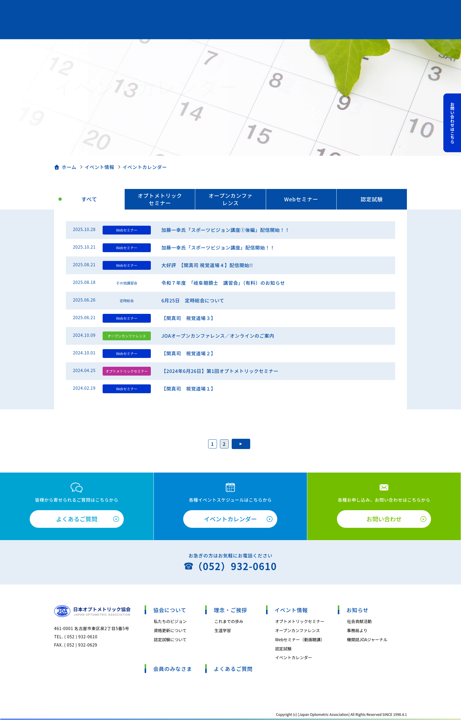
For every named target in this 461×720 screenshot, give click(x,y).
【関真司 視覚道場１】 (188, 388)
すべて (89, 199)
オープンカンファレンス (230, 199)
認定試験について (170, 639)
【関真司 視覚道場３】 (188, 318)
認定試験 (372, 199)
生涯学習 (222, 630)
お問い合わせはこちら (452, 122)
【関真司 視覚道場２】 (188, 353)
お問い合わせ (384, 519)
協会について (169, 610)
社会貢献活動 (359, 621)
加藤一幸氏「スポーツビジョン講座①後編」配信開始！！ (225, 229)
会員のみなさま (172, 668)
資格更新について (170, 630)
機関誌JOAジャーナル (367, 639)
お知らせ (357, 610)
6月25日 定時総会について (192, 300)
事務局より (357, 630)
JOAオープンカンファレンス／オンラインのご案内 (217, 335)
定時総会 (127, 300)
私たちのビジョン (170, 621)
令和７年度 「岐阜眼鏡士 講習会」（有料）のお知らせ (223, 282)
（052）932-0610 (235, 566)
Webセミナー (301, 199)
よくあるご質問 (76, 519)
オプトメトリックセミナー (160, 199)
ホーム (69, 166)
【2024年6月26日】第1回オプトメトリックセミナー (220, 370)
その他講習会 (126, 282)
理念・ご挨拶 (230, 610)
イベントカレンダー (230, 519)
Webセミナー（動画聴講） (300, 639)
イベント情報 (99, 166)
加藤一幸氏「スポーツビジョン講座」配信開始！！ (218, 247)
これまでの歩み (228, 621)
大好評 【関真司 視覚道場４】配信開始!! (207, 265)
